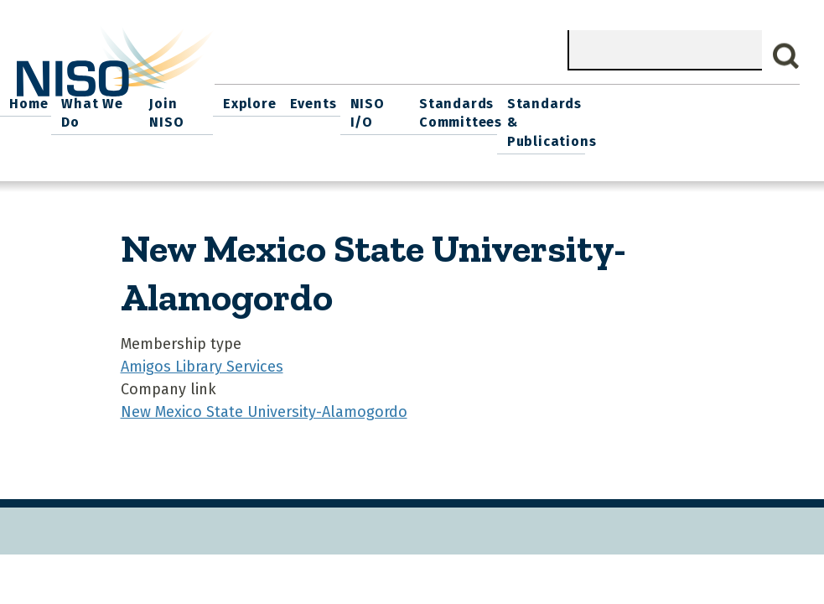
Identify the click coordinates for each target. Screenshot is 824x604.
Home (237, 101)
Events (513, 101)
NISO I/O (574, 101)
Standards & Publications (752, 120)
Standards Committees (654, 110)
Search (786, 56)
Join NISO (388, 101)
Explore (456, 101)
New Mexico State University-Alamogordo (264, 407)
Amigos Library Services (202, 362)
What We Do (306, 101)
